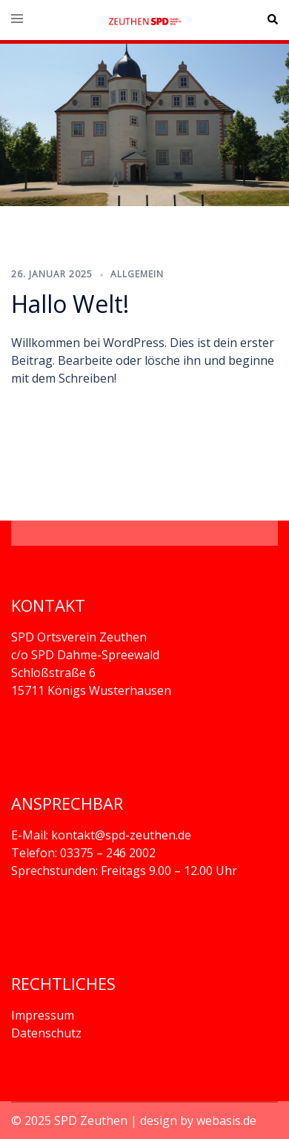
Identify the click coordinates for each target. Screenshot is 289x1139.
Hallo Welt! (70, 304)
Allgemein (137, 274)
